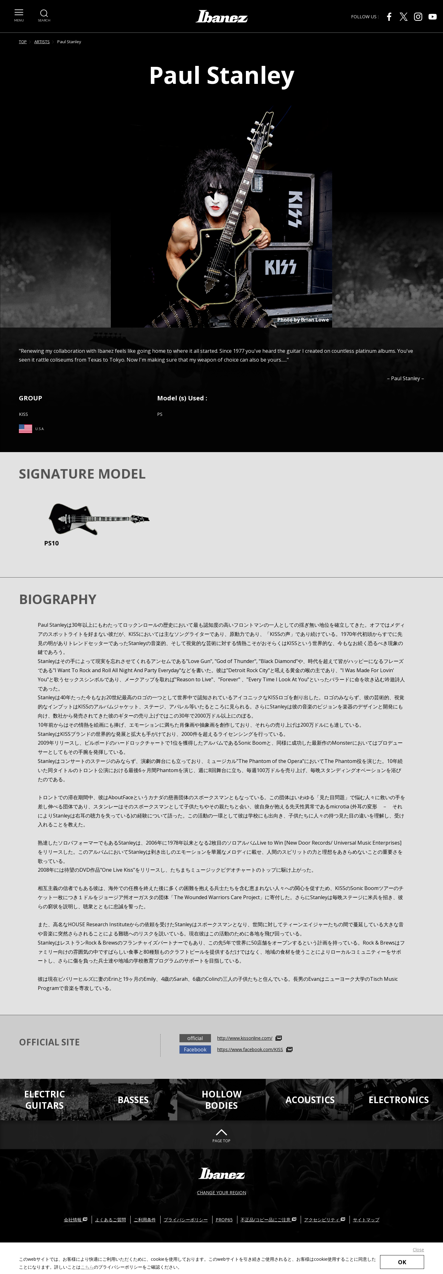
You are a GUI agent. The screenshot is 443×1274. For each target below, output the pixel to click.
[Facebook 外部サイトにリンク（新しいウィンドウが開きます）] (389, 17)
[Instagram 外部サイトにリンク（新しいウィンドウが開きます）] (418, 17)
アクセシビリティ (324, 1220)
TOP (23, 41)
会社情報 (75, 1220)
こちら (87, 1267)
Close (418, 1250)
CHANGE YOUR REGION (221, 1192)
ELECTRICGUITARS (44, 1099)
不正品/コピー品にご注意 (268, 1220)
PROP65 (224, 1220)
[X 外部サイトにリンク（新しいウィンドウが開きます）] (404, 17)
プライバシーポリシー (186, 1220)
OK (402, 1262)
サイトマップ (366, 1220)
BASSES (133, 1100)
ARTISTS (42, 41)
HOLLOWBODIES (221, 1099)
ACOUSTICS (310, 1100)
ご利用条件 (145, 1220)
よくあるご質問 (110, 1220)
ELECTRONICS (398, 1100)
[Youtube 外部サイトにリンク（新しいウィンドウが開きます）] (433, 17)
